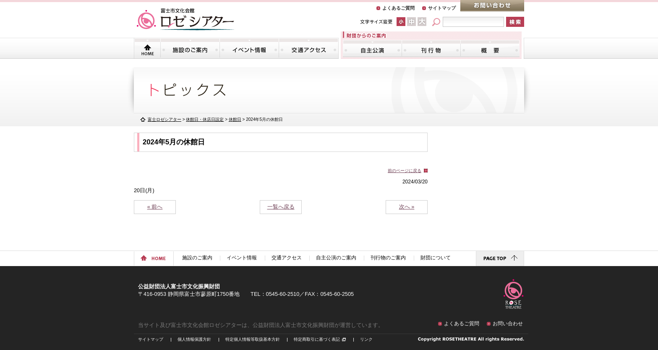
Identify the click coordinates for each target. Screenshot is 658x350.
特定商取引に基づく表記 (317, 339)
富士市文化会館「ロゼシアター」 (185, 19)
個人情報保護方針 (194, 339)
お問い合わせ (492, 5)
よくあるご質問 (398, 7)
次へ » (407, 207)
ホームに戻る (154, 258)
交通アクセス (308, 48)
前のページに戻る (404, 170)
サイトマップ (442, 7)
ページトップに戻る (500, 258)
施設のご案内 (190, 48)
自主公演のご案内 (372, 48)
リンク (366, 339)
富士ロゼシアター (164, 119)
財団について (490, 48)
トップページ (147, 48)
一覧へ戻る (281, 207)
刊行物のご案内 (431, 48)
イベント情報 (249, 48)
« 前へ (155, 207)
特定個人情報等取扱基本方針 (252, 339)
